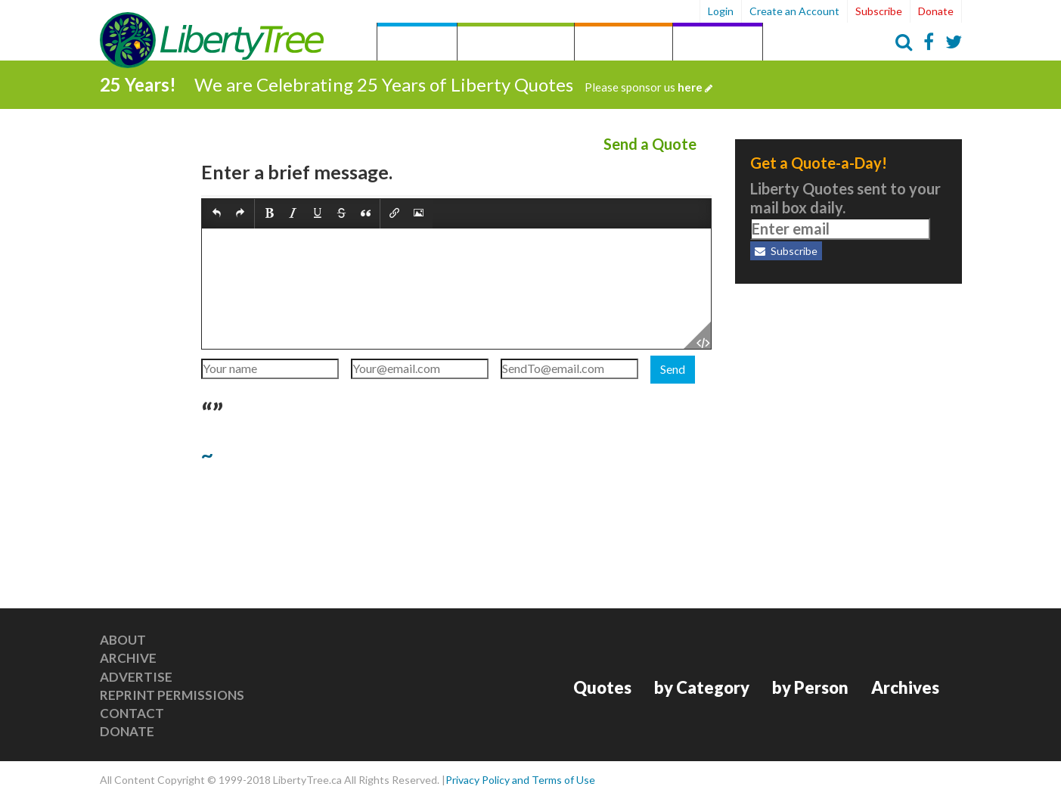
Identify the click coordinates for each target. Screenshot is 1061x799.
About (123, 640)
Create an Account (794, 11)
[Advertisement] (848, 393)
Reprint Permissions (172, 695)
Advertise (136, 677)
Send (672, 369)
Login (721, 11)
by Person (623, 43)
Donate (936, 11)
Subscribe (878, 11)
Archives (717, 43)
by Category (516, 43)
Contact (132, 713)
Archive (128, 658)
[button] (216, 214)
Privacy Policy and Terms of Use (520, 779)
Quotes (417, 43)
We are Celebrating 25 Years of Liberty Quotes (453, 84)
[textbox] (456, 289)
